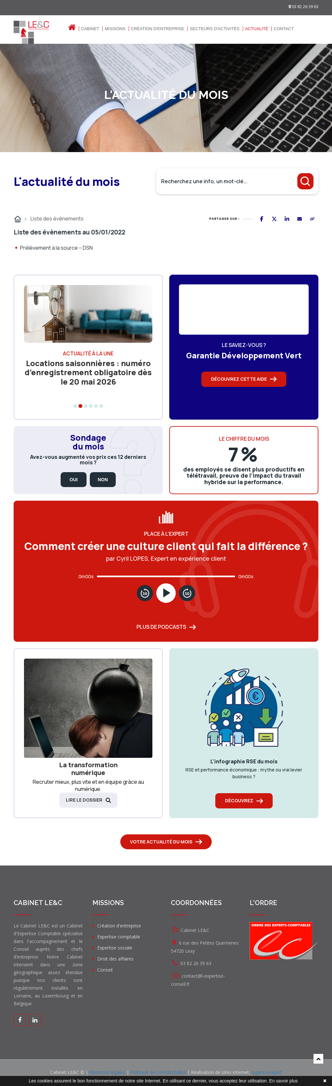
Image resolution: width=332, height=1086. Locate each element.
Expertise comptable (118, 937)
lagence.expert (267, 1072)
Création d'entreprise (157, 28)
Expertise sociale (114, 948)
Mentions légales (107, 1072)
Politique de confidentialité (158, 1072)
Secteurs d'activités (214, 28)
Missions (115, 28)
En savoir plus (283, 1080)
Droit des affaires (115, 959)
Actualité (256, 28)
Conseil (105, 970)
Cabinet (90, 28)
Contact (284, 28)
